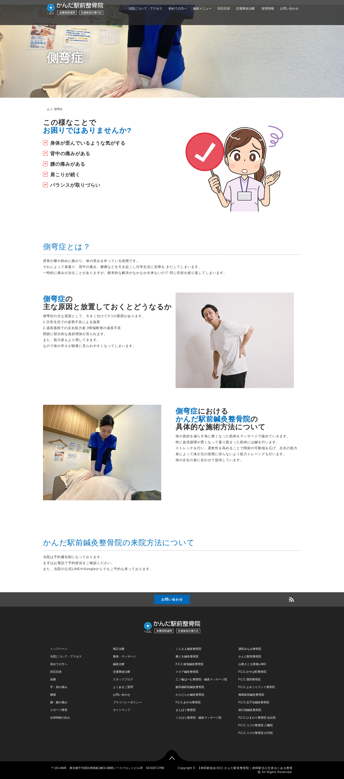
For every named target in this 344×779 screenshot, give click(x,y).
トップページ (58, 649)
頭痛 (53, 679)
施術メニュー (202, 8)
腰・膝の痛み (58, 702)
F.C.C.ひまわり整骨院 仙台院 (257, 717)
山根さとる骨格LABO (252, 664)
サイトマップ (121, 710)
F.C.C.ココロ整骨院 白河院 (255, 733)
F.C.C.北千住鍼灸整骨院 (253, 702)
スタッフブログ (123, 679)
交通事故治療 (245, 8)
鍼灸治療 (118, 664)
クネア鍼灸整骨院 (187, 671)
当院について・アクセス (145, 8)
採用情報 (267, 8)
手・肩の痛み (58, 687)
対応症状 (224, 8)
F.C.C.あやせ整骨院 (188, 702)
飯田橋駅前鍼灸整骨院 (190, 687)
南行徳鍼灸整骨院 (249, 710)
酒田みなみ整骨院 (249, 649)
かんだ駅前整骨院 (249, 656)
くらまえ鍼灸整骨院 (188, 649)
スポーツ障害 (58, 710)
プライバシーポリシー (127, 702)
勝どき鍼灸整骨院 (187, 656)
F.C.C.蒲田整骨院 (249, 679)
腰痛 (53, 694)
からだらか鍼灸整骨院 (190, 694)
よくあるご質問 (123, 687)
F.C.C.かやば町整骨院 (252, 671)
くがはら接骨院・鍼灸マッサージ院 (198, 717)
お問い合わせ (289, 8)
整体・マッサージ (124, 656)
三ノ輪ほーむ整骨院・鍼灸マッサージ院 (201, 679)
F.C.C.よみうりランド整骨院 (256, 687)
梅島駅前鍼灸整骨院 (251, 694)
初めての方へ (177, 8)
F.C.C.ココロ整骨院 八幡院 (255, 725)
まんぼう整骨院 (186, 710)
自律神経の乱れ (60, 717)
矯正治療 (118, 649)
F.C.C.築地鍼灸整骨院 (190, 664)
